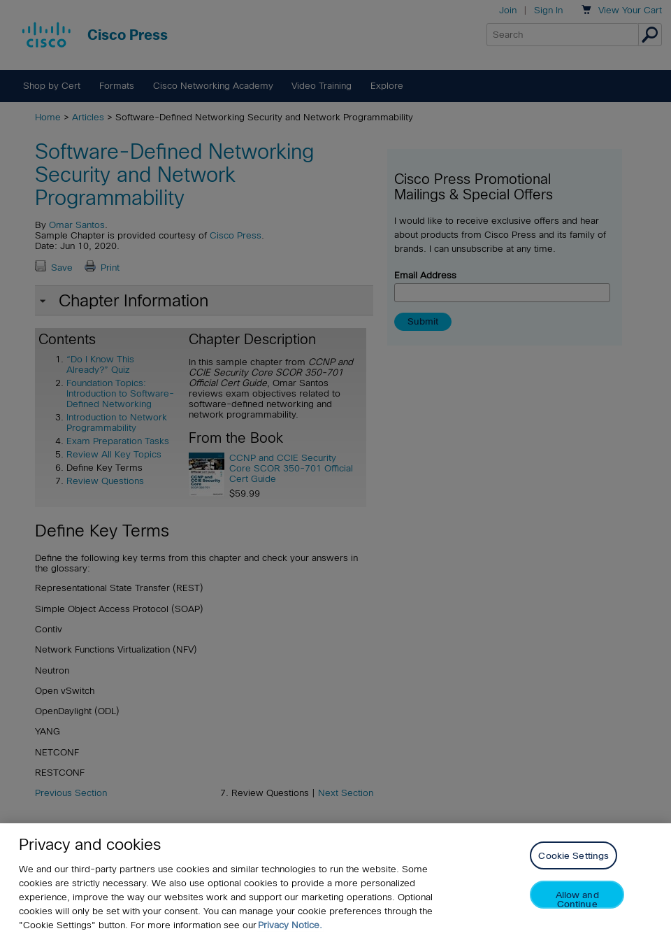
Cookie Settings (573, 856)
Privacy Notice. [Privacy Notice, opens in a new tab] (290, 925)
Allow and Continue (577, 899)
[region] (335, 880)
